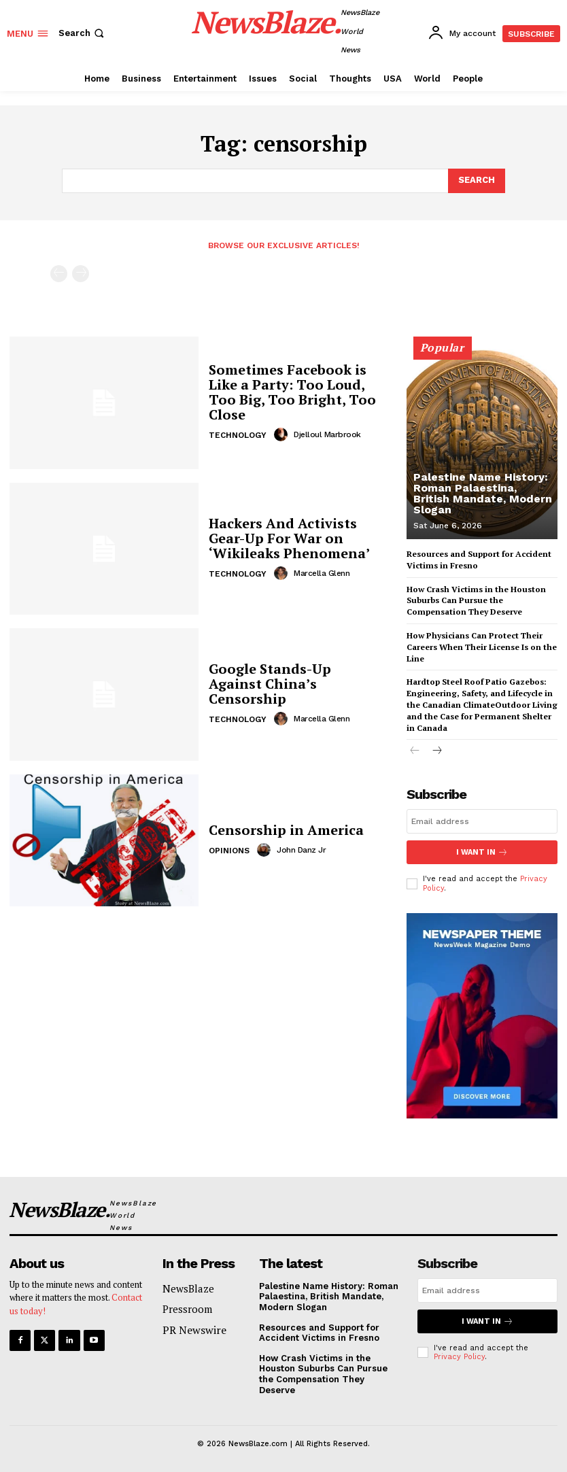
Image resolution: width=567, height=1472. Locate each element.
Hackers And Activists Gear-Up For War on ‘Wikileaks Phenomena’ (289, 538)
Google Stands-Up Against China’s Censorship (270, 684)
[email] (482, 821)
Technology (238, 435)
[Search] (476, 181)
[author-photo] (283, 434)
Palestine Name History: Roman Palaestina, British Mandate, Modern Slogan (482, 493)
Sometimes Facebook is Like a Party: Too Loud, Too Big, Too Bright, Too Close (292, 392)
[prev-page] (58, 273)
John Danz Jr (301, 850)
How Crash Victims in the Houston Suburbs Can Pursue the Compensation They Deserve (476, 600)
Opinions (229, 850)
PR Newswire (194, 1329)
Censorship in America (286, 830)
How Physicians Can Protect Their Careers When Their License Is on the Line (482, 647)
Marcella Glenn (321, 573)
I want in (482, 852)
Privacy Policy (459, 1356)
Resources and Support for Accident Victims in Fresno (319, 1332)
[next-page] (436, 751)
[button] (82, 33)
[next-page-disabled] (80, 273)
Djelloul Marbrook (327, 434)
